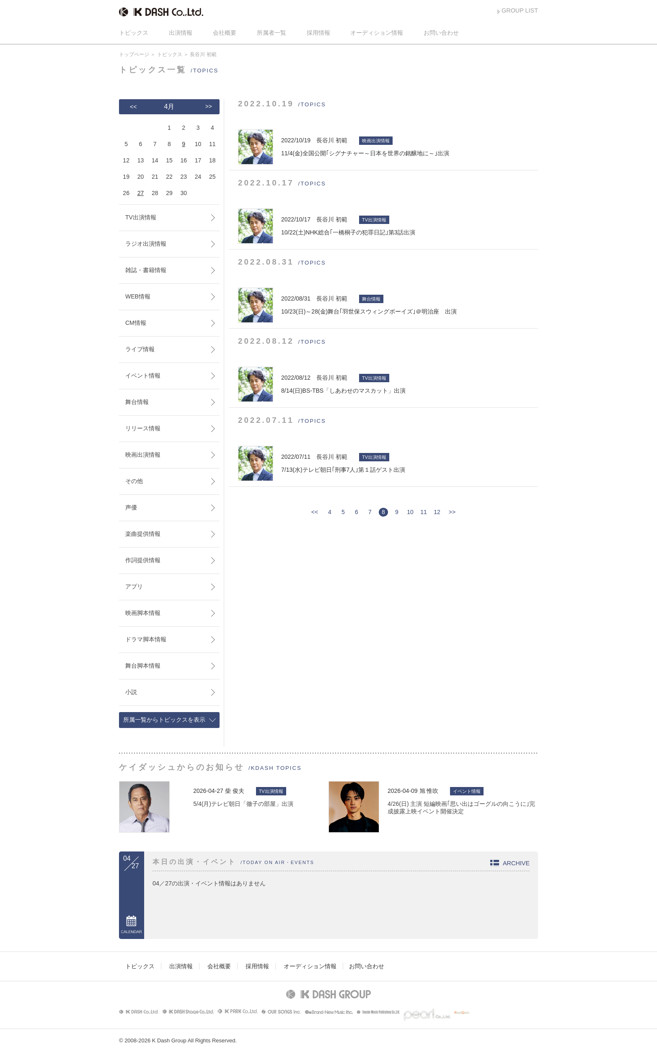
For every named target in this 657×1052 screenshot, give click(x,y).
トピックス (133, 32)
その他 (134, 481)
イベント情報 (142, 375)
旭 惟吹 (429, 790)
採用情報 (318, 32)
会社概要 (224, 32)
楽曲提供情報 (142, 533)
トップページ (134, 54)
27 (140, 193)
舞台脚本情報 (142, 665)
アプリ (134, 586)
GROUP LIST (520, 10)
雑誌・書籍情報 (145, 270)
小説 (131, 692)
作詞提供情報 (142, 560)
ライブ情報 (140, 349)
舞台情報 (137, 402)
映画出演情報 (142, 454)
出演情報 (180, 32)
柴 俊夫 (234, 790)
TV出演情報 (140, 217)
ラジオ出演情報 (145, 243)
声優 (131, 507)
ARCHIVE (516, 863)
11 (423, 512)
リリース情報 (142, 428)
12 (437, 512)
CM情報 (135, 322)
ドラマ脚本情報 (145, 639)
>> (452, 512)
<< (314, 512)
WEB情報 (137, 296)
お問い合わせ (441, 32)
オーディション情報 (376, 32)
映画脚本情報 (142, 613)
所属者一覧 (271, 32)
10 (410, 512)
